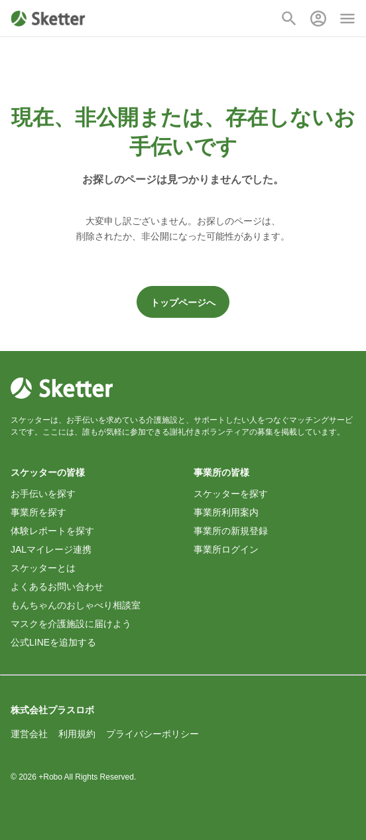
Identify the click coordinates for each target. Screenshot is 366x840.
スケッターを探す (231, 493)
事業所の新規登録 (231, 530)
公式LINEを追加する (53, 642)
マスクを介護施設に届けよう (71, 623)
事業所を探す (38, 512)
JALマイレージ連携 (51, 549)
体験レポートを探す (52, 530)
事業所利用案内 (226, 512)
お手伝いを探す (43, 493)
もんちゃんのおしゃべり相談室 (76, 605)
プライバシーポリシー (152, 734)
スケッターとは (43, 568)
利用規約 (76, 734)
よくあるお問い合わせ (57, 586)
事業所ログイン (226, 549)
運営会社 (29, 734)
